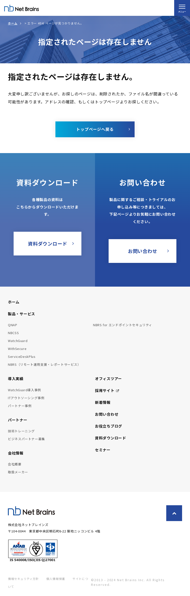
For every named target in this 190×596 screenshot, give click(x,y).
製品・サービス (21, 313)
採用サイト (107, 390)
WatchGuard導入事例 (24, 390)
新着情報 (103, 402)
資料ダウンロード (110, 437)
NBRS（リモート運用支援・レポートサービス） (44, 364)
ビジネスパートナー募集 (26, 438)
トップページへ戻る (95, 129)
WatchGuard (17, 340)
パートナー (17, 419)
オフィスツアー (108, 378)
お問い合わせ (106, 414)
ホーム (12, 23)
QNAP (12, 324)
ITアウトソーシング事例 (26, 397)
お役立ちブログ (108, 426)
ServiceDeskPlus (22, 356)
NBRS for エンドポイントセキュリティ (122, 324)
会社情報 (16, 453)
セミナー (103, 449)
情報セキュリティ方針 (23, 578)
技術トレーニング (21, 431)
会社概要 (15, 464)
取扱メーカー (18, 472)
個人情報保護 (55, 578)
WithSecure (17, 348)
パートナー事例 (19, 405)
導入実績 (16, 378)
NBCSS (13, 332)
